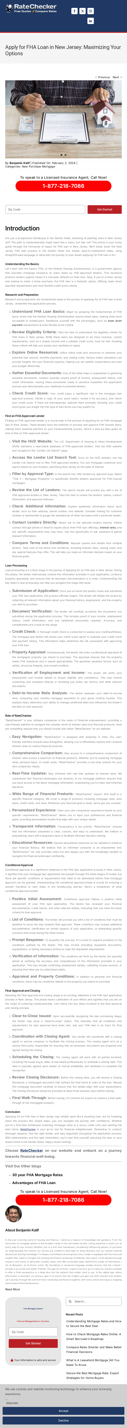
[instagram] (90, 11)
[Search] (70, 1301)
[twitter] (82, 11)
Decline (63, 1420)
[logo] (31, 5)
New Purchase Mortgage (38, 166)
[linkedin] (90, 21)
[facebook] (74, 11)
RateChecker (28, 1129)
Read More (12, 1289)
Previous (104, 77)
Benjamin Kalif (20, 163)
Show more (12, 1403)
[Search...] (94, 1301)
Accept (63, 1411)
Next (116, 77)
